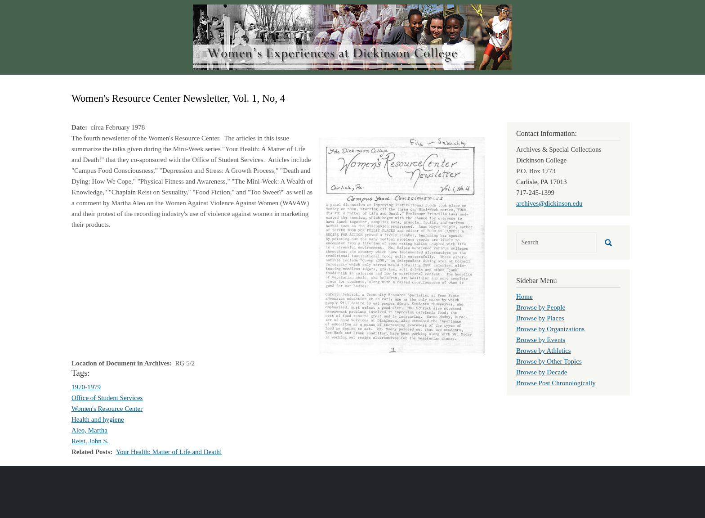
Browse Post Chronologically (556, 383)
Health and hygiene (97, 419)
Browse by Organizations (550, 329)
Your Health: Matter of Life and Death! (169, 451)
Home (524, 296)
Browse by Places (540, 318)
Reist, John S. (90, 441)
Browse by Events (540, 339)
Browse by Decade (541, 372)
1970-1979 (86, 387)
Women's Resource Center (107, 408)
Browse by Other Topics (549, 361)
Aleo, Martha (89, 430)
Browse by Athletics (543, 350)
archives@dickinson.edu (549, 203)
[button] (402, 244)
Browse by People (540, 307)
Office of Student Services (107, 397)
